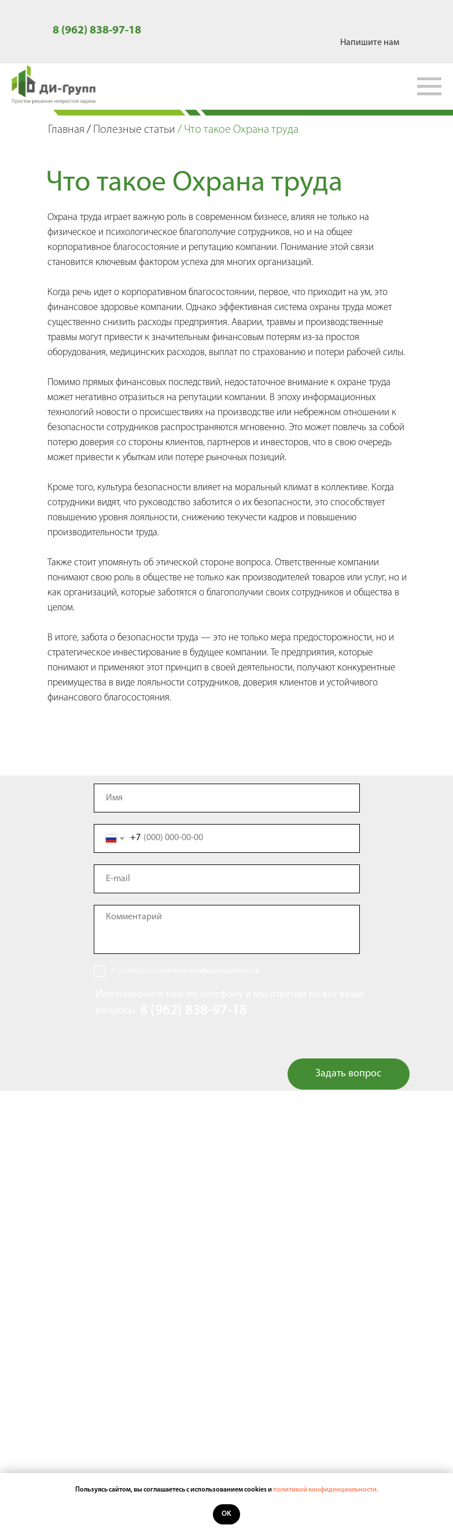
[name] (227, 798)
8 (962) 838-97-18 (97, 30)
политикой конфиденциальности (206, 971)
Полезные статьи (134, 130)
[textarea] (227, 929)
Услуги (226, 1297)
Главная (66, 130)
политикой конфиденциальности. (325, 1489)
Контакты (226, 1354)
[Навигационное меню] (429, 86)
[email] (227, 878)
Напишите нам (369, 42)
